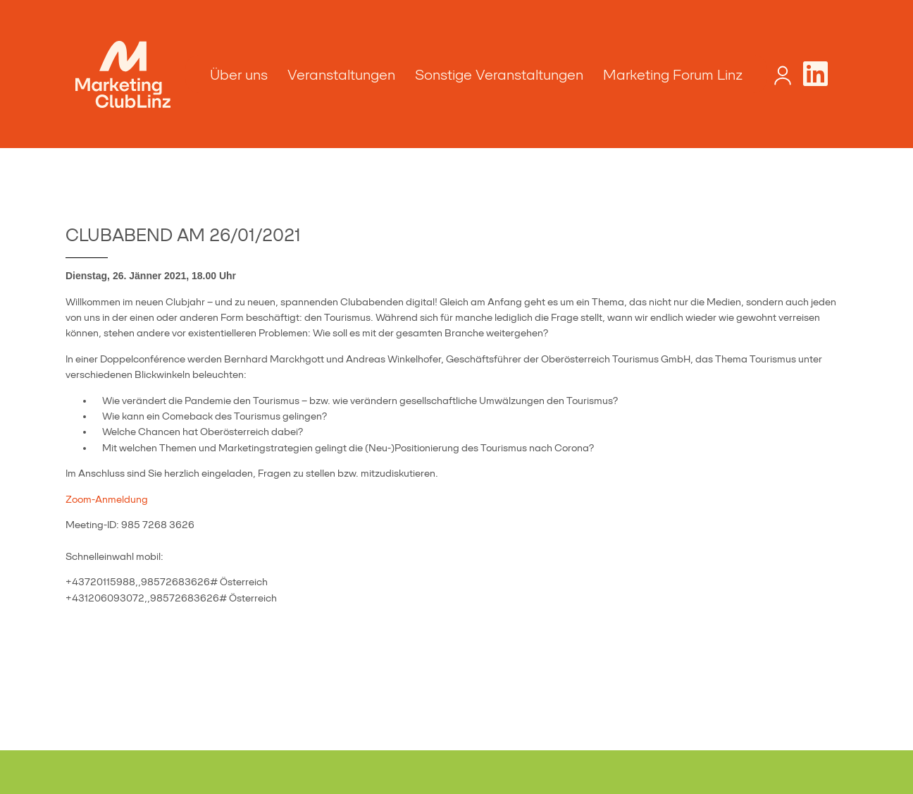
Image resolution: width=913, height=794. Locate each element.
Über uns (239, 74)
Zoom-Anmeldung (107, 499)
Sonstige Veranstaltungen (499, 74)
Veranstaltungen (341, 74)
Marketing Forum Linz (673, 74)
